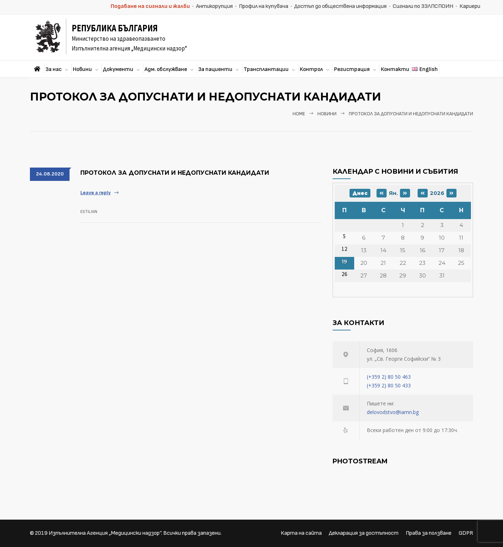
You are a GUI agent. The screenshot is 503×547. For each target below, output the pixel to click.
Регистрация (352, 69)
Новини (82, 69)
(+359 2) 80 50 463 (389, 376)
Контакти (395, 69)
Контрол (311, 69)
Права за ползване (428, 533)
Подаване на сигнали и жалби (150, 6)
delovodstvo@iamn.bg (393, 412)
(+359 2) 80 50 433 (389, 385)
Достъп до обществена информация (340, 6)
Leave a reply (95, 193)
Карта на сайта (301, 533)
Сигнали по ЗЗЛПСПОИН (423, 6)
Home (299, 114)
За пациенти (215, 69)
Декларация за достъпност (364, 533)
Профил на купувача (263, 6)
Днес (360, 193)
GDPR (466, 533)
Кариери (469, 6)
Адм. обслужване (165, 69)
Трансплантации (266, 69)
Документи (118, 69)
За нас (53, 69)
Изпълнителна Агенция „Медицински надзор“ (105, 533)
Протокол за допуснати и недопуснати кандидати (174, 172)
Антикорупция (214, 6)
